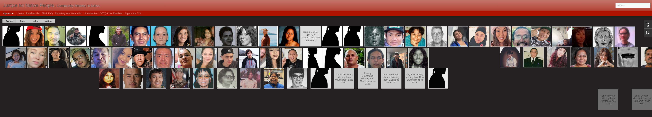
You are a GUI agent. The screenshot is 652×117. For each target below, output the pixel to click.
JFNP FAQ (47, 13)
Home (21, 13)
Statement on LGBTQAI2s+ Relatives (103, 13)
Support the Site (133, 13)
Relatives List (33, 13)
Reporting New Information (68, 13)
